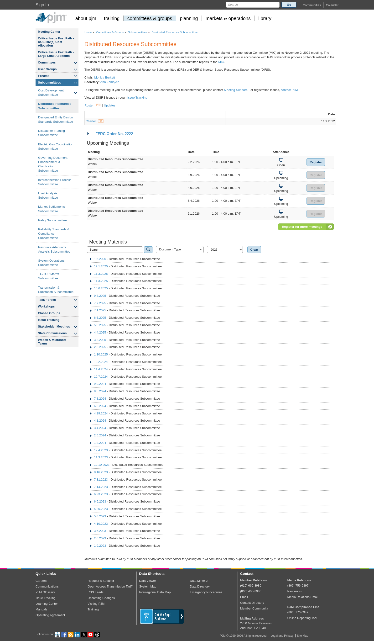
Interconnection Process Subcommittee (54, 182)
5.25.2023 (101, 509)
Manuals (41, 609)
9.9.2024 (100, 384)
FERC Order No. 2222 (112, 134)
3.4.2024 (100, 428)
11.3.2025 (101, 273)
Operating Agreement (50, 615)
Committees (47, 62)
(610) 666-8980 (250, 585)
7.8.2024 (100, 398)
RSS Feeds (95, 592)
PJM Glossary (45, 592)
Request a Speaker (101, 581)
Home (88, 32)
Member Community (254, 608)
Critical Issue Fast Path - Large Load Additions (56, 54)
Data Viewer (147, 581)
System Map (147, 586)
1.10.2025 (101, 354)
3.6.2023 (100, 531)
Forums (43, 76)
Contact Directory (252, 602)
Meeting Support (235, 90)
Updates (109, 105)
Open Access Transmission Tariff (110, 586)
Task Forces (47, 300)
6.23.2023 (101, 494)
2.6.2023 (100, 538)
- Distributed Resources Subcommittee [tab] (124, 259)
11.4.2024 (101, 369)
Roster (92, 105)
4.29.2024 (101, 413)
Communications (47, 586)
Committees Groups (110, 32)
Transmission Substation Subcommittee (55, 290)
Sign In (42, 4)
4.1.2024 (100, 420)
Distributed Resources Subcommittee (54, 106)
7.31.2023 (101, 479)
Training (93, 609)
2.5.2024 (100, 435)
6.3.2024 (100, 406)
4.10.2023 (101, 523)
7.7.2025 (100, 303)
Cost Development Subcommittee (51, 92)
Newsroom (294, 591)
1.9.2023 (100, 545)
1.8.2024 (100, 443)
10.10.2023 (101, 464)
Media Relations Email (302, 597)
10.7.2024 (101, 376)
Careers (41, 581)
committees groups (149, 18)
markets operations (228, 18)
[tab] (210, 134)
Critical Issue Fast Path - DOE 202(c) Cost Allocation (56, 42)
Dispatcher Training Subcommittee (51, 133)
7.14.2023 (101, 487)
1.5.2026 (100, 259)
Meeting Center (49, 31)
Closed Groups (49, 313)
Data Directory (200, 586)
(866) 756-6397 (298, 585)
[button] (312, 5)
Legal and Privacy (282, 635)
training (112, 18)
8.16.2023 (101, 472)
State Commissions (52, 333)
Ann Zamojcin (109, 82)
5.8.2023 (100, 516)
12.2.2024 (101, 362)
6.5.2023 (100, 501)
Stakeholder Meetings (54, 326)
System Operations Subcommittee (51, 263)
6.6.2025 (100, 317)
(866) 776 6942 (297, 612)
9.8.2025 (100, 295)
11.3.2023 (101, 457)
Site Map (302, 635)
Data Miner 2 (199, 581)
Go (289, 4)
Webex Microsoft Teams (52, 341)
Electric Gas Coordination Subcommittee (55, 146)
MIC (221, 62)
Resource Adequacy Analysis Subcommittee (54, 249)
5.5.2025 (100, 325)
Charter (95, 121)
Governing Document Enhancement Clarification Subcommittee (53, 164)
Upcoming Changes (101, 598)
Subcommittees (49, 82)
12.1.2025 (101, 266)
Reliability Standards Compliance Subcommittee (53, 234)
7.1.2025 (100, 310)
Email (244, 597)
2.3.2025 (100, 347)
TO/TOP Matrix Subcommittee (48, 276)
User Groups (47, 69)
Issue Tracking (48, 320)
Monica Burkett (104, 77)
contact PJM (289, 90)
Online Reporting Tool (302, 618)
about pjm (85, 18)
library (264, 18)
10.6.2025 (101, 288)
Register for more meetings (302, 226)
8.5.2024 (100, 391)
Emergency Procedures (206, 592)
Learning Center (47, 603)
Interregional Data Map (155, 592)
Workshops (46, 306)
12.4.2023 (101, 450)
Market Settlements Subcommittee (51, 209)
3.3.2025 (100, 340)
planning (189, 18)
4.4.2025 (100, 332)
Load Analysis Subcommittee (48, 195)
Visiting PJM (96, 603)
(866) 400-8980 (250, 591)
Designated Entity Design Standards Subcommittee (55, 119)
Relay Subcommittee (52, 220)
